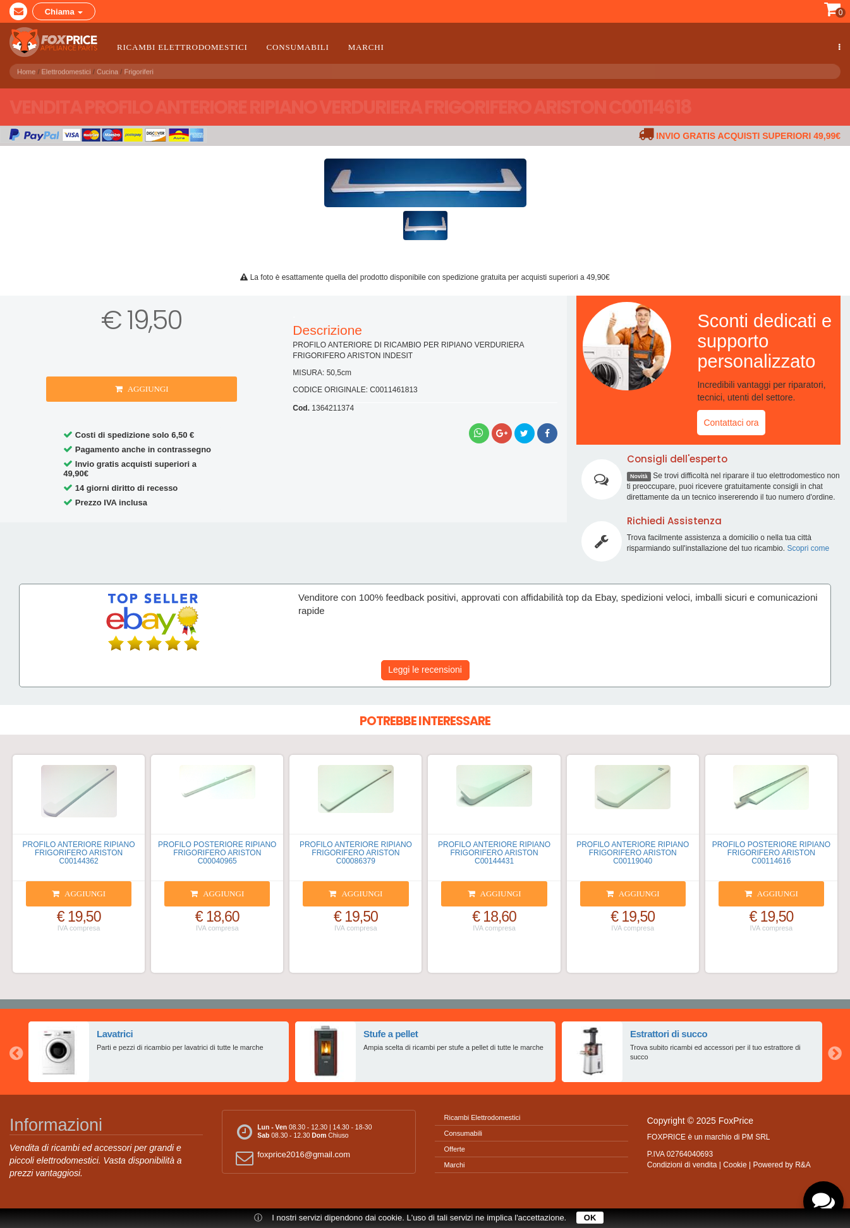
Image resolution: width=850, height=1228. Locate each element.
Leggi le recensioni (425, 670)
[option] (158, 1051)
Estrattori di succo (668, 1033)
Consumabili (298, 47)
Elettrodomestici (66, 69)
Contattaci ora (730, 423)
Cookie (734, 1164)
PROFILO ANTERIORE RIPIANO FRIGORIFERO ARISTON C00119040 (632, 852)
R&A (803, 1164)
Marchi (366, 47)
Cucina (107, 69)
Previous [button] (15, 1051)
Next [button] (834, 1051)
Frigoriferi (138, 69)
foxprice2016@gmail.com (291, 1157)
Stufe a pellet (390, 1033)
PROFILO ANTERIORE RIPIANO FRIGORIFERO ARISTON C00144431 (494, 852)
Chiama (64, 11)
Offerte (454, 1149)
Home (26, 69)
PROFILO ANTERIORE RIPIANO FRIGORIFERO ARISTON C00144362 (79, 852)
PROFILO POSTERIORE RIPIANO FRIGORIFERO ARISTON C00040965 (217, 852)
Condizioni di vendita (682, 1164)
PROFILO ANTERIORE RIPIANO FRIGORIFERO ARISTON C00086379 (356, 852)
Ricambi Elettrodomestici (182, 47)
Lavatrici (114, 1033)
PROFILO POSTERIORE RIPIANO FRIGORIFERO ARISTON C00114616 (771, 852)
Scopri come (808, 548)
